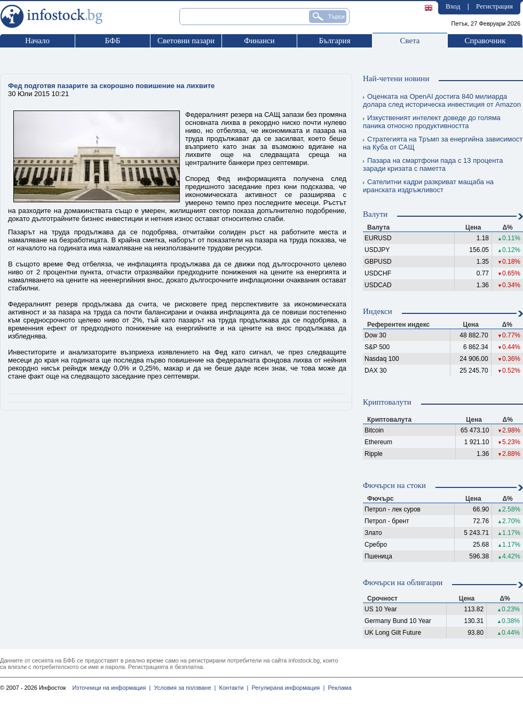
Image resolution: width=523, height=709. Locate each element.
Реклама (337, 687)
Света (409, 40)
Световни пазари (186, 40)
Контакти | (232, 687)
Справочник (484, 40)
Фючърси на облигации (402, 582)
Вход (453, 6)
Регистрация (494, 6)
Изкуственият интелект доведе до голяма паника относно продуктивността (432, 122)
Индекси (377, 311)
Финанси (259, 40)
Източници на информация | (111, 687)
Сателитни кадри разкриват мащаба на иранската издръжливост (428, 186)
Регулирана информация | (286, 687)
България (334, 40)
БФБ (113, 40)
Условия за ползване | (183, 687)
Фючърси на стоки (394, 485)
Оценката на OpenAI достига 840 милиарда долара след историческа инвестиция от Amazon (442, 100)
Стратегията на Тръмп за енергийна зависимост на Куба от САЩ (442, 143)
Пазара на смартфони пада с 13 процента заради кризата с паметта (433, 164)
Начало (37, 40)
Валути (375, 214)
